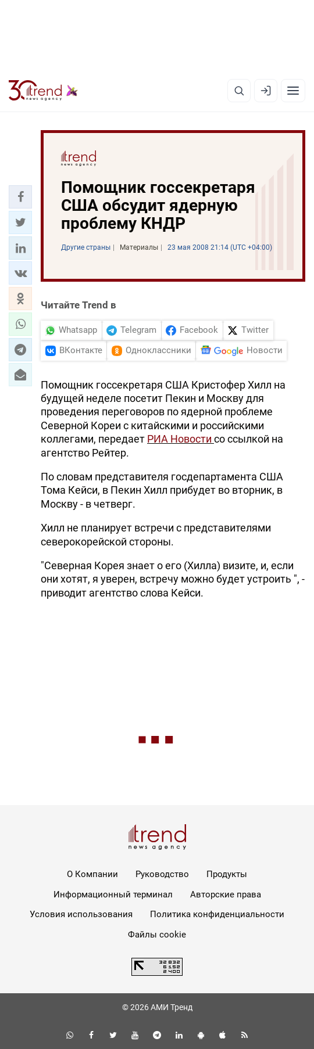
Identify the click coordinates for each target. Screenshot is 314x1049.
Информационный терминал (113, 894)
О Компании (92, 874)
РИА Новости (180, 439)
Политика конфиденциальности (217, 914)
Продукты (226, 874)
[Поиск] (239, 90)
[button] (20, 196)
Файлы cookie (157, 934)
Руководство (162, 874)
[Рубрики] (293, 90)
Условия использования (81, 914)
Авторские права (225, 894)
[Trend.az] (43, 90)
